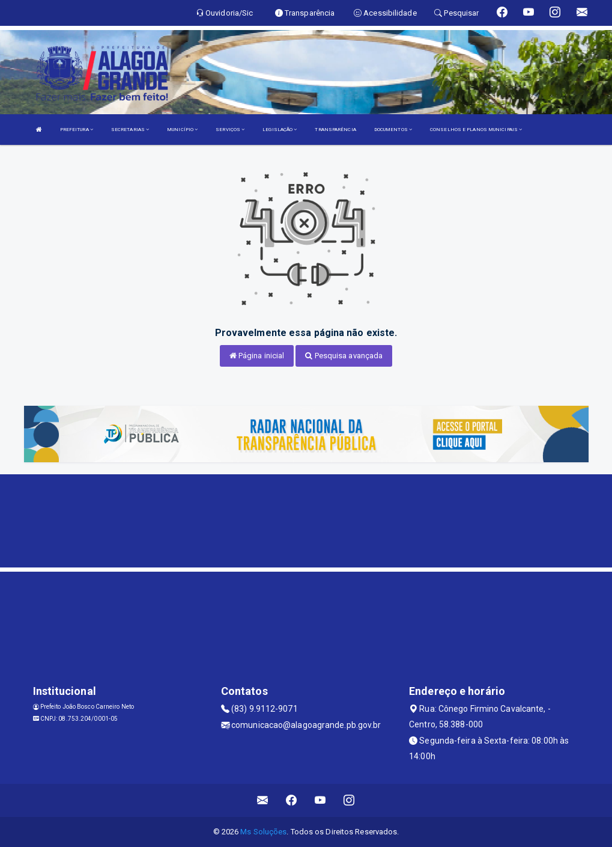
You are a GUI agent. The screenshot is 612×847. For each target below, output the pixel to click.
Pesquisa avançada (344, 355)
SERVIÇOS (230, 129)
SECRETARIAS (130, 129)
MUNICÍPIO (182, 129)
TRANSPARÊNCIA (335, 129)
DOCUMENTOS (393, 129)
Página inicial (257, 355)
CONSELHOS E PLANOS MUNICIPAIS (476, 129)
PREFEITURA (76, 129)
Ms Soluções (263, 831)
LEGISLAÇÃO (279, 129)
